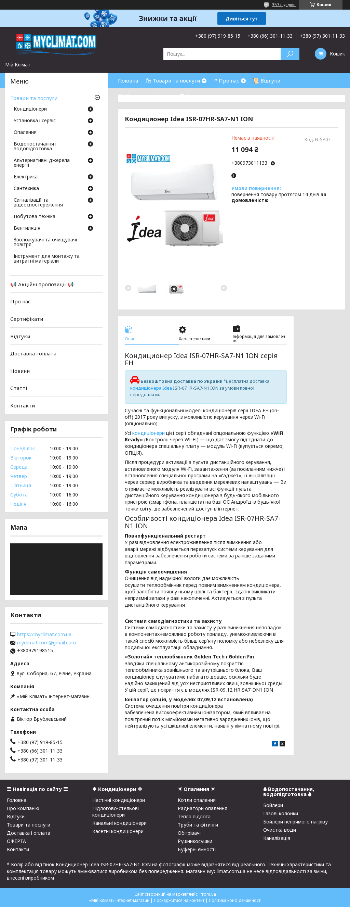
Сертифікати (26, 318)
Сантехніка (26, 188)
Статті (18, 388)
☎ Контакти (195, 95)
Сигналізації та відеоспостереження (38, 203)
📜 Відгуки (266, 80)
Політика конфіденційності (235, 900)
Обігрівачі (189, 833)
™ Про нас (226, 80)
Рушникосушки (195, 841)
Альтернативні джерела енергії (42, 163)
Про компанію (23, 808)
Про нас (20, 301)
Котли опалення (197, 800)
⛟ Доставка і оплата (145, 95)
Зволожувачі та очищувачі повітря (45, 242)
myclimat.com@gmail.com (46, 643)
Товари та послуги (33, 98)
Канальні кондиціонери (119, 823)
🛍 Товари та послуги (172, 80)
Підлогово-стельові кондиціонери (115, 811)
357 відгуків (284, 5)
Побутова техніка (34, 216)
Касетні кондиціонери (118, 831)
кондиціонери (148, 433)
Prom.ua (208, 894)
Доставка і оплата (33, 353)
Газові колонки (280, 813)
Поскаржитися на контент (179, 900)
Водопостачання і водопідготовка (35, 146)
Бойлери (273, 805)
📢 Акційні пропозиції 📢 (42, 284)
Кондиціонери (30, 109)
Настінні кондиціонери (118, 800)
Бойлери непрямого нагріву (295, 821)
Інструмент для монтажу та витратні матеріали (47, 259)
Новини (20, 370)
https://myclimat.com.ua (44, 634)
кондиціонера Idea (151, 388)
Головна (128, 80)
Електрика (26, 177)
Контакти (22, 405)
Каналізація (276, 838)
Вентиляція (27, 228)
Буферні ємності (197, 849)
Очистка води (279, 830)
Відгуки (20, 335)
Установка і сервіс (35, 121)
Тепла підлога (194, 816)
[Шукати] (290, 54)
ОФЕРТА (16, 841)
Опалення (25, 132)
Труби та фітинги (198, 824)
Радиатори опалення (202, 808)
